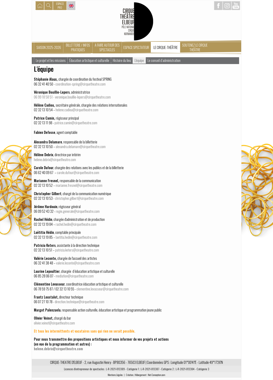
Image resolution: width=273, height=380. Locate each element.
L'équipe (139, 60)
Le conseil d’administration (164, 60)
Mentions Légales (115, 375)
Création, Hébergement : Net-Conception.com (145, 375)
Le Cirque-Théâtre (166, 47)
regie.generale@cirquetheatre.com (78, 211)
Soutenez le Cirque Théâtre (195, 47)
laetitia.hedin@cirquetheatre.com (76, 237)
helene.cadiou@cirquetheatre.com (77, 109)
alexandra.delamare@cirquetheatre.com (81, 146)
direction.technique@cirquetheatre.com (79, 301)
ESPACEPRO (60, 5)
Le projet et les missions (51, 60)
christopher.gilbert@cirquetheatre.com (79, 198)
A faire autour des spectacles (107, 47)
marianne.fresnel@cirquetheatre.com (79, 185)
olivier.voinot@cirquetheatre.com (54, 323)
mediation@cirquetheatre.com (75, 276)
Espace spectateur (136, 47)
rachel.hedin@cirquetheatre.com (76, 224)
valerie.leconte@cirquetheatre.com (78, 263)
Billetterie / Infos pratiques (78, 47)
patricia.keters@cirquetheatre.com (77, 250)
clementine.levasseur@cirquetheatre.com (103, 288)
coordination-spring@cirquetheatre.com (80, 84)
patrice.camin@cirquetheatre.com (76, 122)
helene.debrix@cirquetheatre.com (55, 159)
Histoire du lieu (122, 60)
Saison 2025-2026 (48, 47)
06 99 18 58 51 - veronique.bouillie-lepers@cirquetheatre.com (72, 97)
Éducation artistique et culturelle (89, 60)
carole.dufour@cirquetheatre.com (78, 172)
